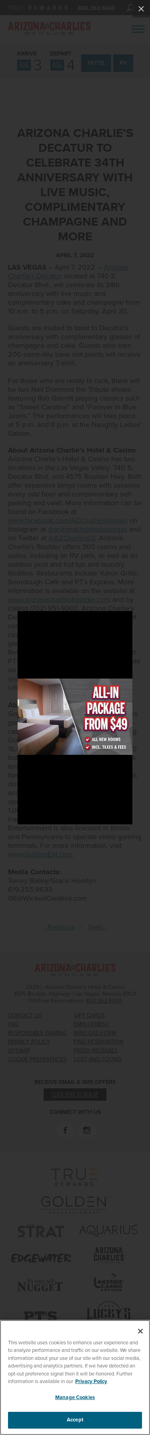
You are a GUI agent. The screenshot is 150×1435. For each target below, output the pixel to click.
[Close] (140, 1331)
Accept (75, 1420)
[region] (75, 1377)
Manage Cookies (75, 1397)
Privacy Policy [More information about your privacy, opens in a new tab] (91, 1381)
